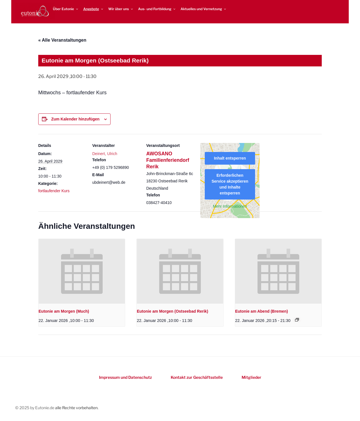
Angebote (93, 9)
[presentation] (82, 271)
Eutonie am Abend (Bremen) (261, 311)
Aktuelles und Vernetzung (204, 9)
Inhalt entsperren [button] (230, 158)
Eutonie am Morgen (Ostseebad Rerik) (172, 311)
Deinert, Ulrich (104, 153)
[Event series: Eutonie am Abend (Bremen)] (297, 319)
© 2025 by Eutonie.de (35, 407)
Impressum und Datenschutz (125, 377)
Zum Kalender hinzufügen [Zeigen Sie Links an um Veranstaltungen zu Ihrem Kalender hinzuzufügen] (75, 119)
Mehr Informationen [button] (230, 206)
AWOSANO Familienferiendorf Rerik (167, 160)
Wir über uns (121, 9)
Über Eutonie (66, 9)
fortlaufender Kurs (53, 191)
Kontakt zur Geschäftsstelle (197, 377)
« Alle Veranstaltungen (62, 40)
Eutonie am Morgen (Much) (64, 311)
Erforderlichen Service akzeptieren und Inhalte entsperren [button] (230, 184)
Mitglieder (251, 377)
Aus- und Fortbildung (157, 9)
